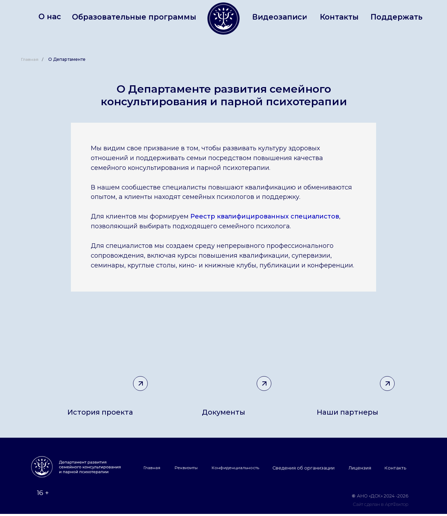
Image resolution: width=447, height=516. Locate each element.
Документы (223, 412)
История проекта (100, 412)
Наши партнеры (347, 412)
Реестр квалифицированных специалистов (264, 216)
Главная (29, 59)
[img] (347, 358)
